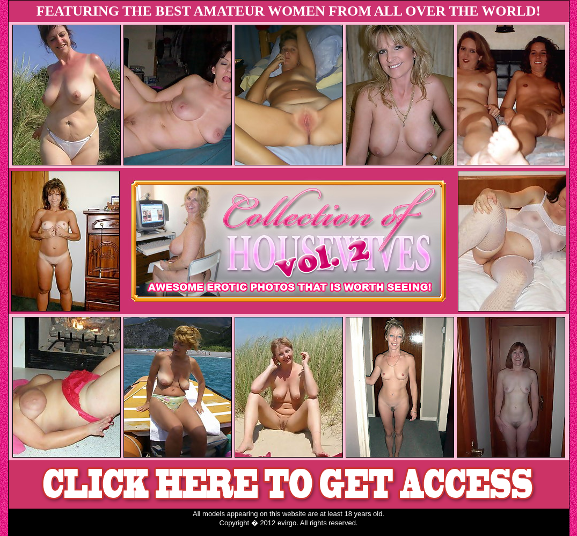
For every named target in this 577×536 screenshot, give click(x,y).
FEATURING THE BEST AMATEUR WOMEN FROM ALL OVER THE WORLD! (288, 11)
